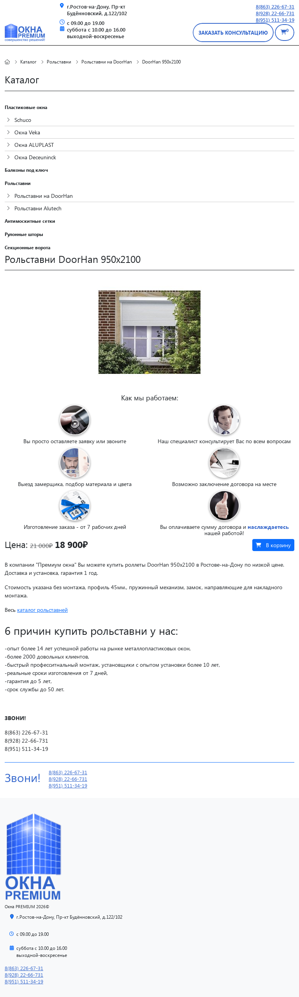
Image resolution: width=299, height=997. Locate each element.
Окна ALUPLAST (30, 144)
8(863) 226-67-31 (275, 6)
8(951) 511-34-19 (275, 19)
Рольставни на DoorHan (40, 195)
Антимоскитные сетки (30, 221)
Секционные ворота (27, 247)
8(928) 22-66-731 (275, 13)
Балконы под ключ (26, 170)
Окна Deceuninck (31, 157)
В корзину (273, 545)
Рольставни (18, 183)
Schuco (19, 119)
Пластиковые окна (26, 107)
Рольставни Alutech (34, 208)
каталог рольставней (42, 609)
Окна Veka (23, 132)
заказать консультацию (233, 32)
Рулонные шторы (24, 234)
